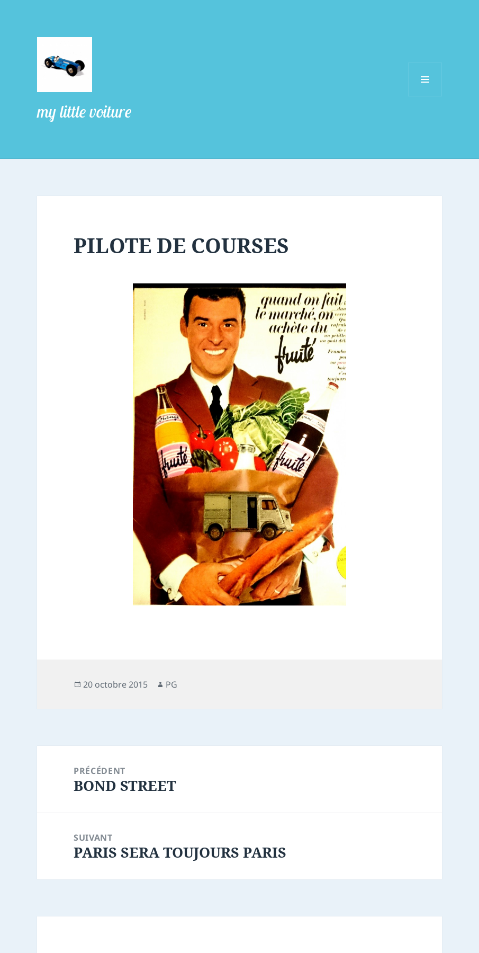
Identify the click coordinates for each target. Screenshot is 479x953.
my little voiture (84, 111)
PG (171, 684)
